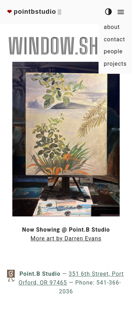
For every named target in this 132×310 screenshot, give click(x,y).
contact (114, 39)
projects (115, 63)
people (113, 51)
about (112, 27)
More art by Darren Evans (66, 238)
